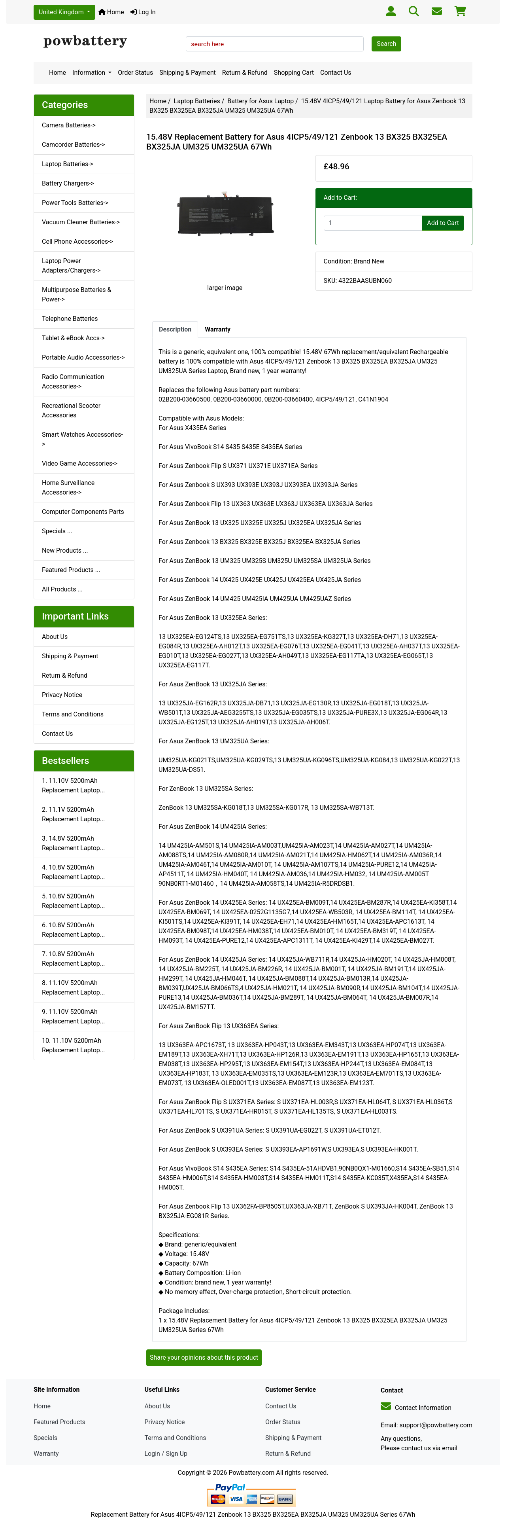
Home (111, 12)
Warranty (46, 1453)
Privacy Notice (62, 695)
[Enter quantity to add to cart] (373, 223)
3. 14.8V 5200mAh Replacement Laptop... (73, 843)
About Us (55, 636)
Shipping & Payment (187, 72)
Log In (143, 12)
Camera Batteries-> (69, 125)
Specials (45, 1438)
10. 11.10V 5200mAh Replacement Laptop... (73, 1045)
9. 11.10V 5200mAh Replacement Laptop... (73, 1016)
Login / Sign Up (165, 1453)
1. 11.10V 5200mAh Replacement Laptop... (73, 785)
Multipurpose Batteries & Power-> (76, 294)
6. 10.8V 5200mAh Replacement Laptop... (73, 929)
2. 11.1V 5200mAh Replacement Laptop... (73, 814)
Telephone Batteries (70, 318)
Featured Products (59, 1422)
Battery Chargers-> (68, 183)
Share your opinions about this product (204, 1357)
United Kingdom (62, 12)
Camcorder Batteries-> (73, 144)
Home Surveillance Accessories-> (68, 487)
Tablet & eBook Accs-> (73, 338)
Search (386, 43)
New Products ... (65, 550)
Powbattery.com (251, 1472)
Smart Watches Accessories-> (82, 439)
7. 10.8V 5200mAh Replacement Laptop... (73, 958)
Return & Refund (245, 72)
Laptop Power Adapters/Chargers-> (71, 265)
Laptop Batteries (197, 101)
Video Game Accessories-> (79, 463)
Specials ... (57, 531)
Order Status (135, 72)
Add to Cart (443, 223)
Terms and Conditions (73, 714)
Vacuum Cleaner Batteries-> (81, 222)
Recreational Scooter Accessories (71, 410)
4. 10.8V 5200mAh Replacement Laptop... (73, 872)
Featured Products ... (71, 570)
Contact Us (335, 72)
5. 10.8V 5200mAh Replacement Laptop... (73, 900)
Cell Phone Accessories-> (77, 241)
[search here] (275, 43)
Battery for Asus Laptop (260, 101)
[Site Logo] (107, 41)
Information (89, 72)
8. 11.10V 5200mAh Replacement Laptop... (73, 987)
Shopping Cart (294, 72)
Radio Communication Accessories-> (73, 381)
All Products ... (62, 589)
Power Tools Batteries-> (75, 203)
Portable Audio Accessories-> (83, 357)
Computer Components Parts (83, 511)
